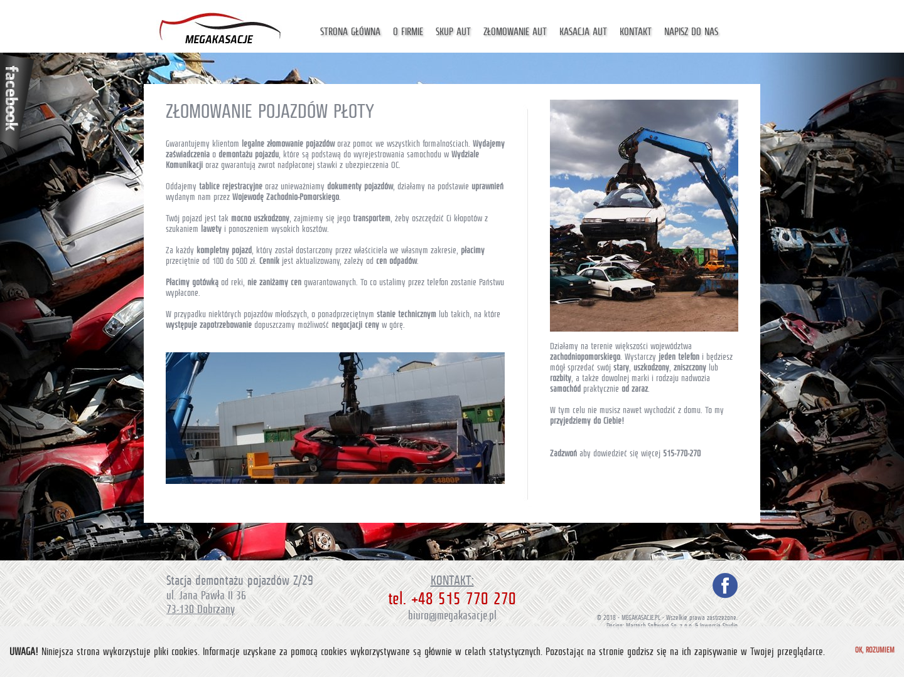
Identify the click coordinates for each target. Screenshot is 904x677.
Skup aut (453, 32)
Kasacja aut (583, 32)
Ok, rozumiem (875, 650)
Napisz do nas (691, 32)
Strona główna (350, 32)
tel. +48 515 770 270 (452, 599)
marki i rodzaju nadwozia (671, 378)
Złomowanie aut (515, 32)
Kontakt (636, 32)
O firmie (408, 32)
